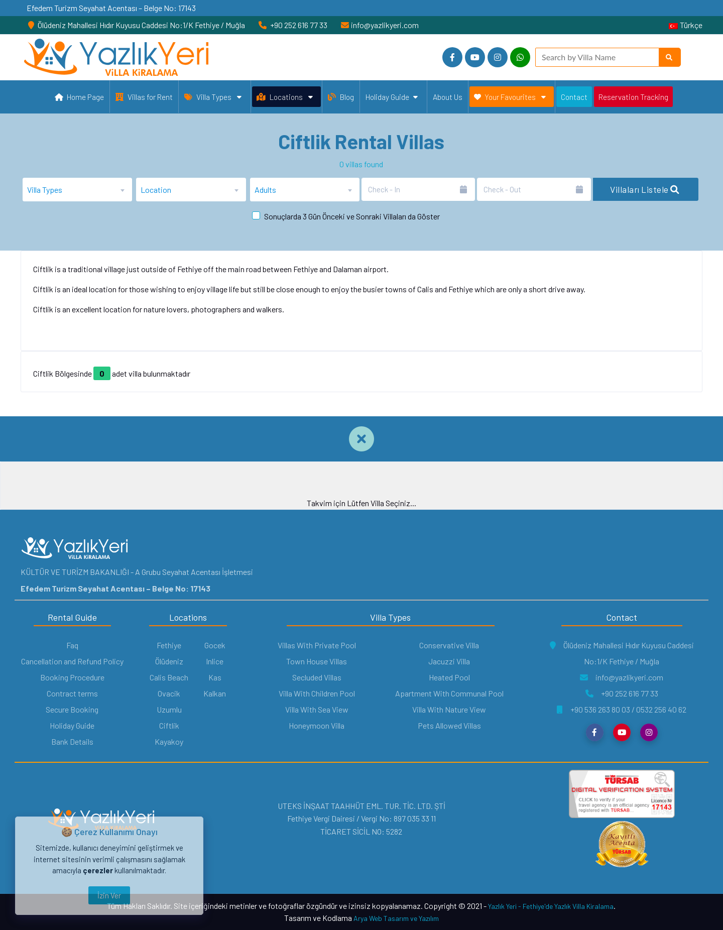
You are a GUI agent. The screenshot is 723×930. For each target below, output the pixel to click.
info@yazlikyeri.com (621, 677)
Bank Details (72, 741)
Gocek (214, 645)
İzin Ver (109, 895)
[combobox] (77, 189)
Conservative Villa (449, 645)
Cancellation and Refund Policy (72, 661)
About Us (447, 96)
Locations (285, 97)
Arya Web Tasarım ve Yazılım (396, 918)
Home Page (79, 97)
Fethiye (169, 645)
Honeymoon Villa (316, 725)
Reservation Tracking (633, 96)
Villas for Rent (144, 96)
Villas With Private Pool (317, 645)
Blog (341, 96)
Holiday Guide (392, 97)
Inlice (214, 661)
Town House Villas (316, 661)
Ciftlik (169, 725)
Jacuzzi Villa (449, 661)
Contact (574, 96)
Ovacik (169, 693)
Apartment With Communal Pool (449, 693)
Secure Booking (72, 709)
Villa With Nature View (449, 709)
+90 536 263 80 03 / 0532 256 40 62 (621, 709)
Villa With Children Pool (317, 693)
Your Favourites (510, 97)
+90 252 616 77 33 (621, 693)
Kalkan (214, 693)
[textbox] (77, 189)
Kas (214, 677)
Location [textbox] (156, 189)
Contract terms (72, 693)
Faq (72, 645)
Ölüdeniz (169, 661)
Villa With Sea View (316, 709)
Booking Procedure (72, 677)
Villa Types (213, 97)
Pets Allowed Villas (449, 725)
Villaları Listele (644, 189)
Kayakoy (169, 741)
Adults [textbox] (265, 189)
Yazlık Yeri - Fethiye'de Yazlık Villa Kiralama (551, 906)
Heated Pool (449, 677)
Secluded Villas (316, 677)
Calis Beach (169, 677)
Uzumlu (169, 709)
